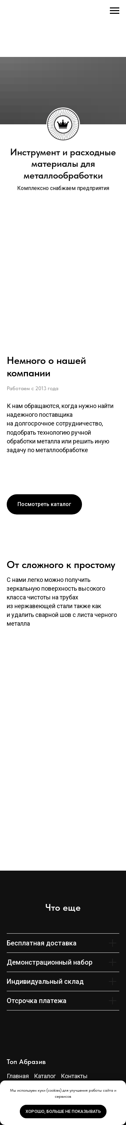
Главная (18, 1076)
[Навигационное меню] (114, 10)
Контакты (74, 1076)
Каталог (45, 1076)
